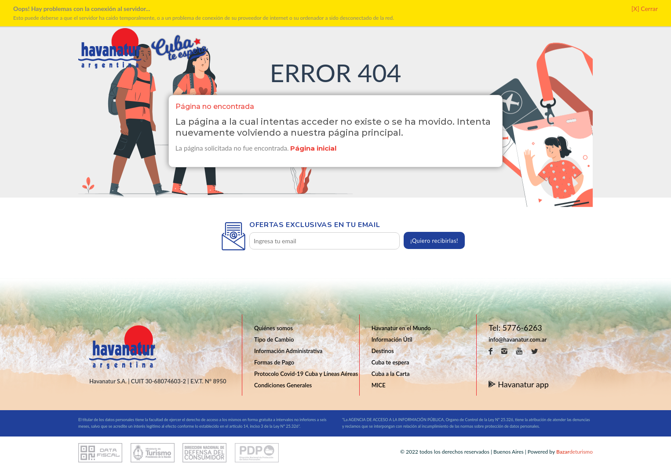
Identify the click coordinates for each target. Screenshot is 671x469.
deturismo (574, 451)
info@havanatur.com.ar (518, 339)
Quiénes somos (273, 328)
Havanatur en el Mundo (401, 328)
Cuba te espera (390, 362)
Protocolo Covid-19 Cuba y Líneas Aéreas (306, 373)
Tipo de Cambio (274, 339)
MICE (379, 385)
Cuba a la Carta (391, 373)
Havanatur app (519, 383)
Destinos (383, 350)
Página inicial (313, 148)
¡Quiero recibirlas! (434, 240)
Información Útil (392, 339)
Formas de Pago (274, 362)
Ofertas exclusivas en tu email (314, 225)
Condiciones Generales (283, 385)
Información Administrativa (288, 350)
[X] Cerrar (644, 8)
